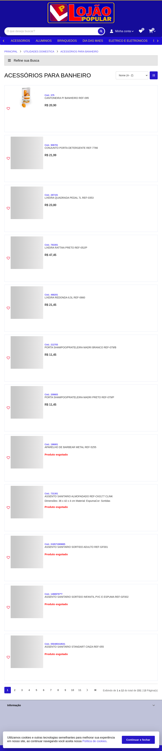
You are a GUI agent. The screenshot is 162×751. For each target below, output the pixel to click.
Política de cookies (94, 741)
